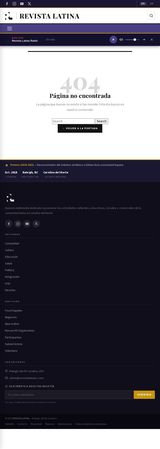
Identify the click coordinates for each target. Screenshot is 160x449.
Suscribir (144, 394)
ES (143, 4)
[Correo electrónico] (69, 395)
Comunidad (12, 243)
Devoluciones (65, 424)
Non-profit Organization (19, 331)
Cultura (9, 250)
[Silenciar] (121, 39)
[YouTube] (22, 4)
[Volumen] (132, 39)
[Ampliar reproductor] (144, 39)
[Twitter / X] (29, 4)
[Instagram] (14, 4)
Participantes (13, 337)
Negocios (11, 317)
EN (152, 4)
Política (9, 270)
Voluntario (11, 351)
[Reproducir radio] (113, 39)
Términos (50, 424)
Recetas (10, 290)
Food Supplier (13, 311)
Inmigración (12, 277)
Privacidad (36, 424)
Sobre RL (9, 424)
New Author (12, 324)
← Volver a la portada (80, 128)
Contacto (22, 424)
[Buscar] (151, 15)
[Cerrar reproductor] (151, 39)
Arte (7, 283)
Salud (8, 263)
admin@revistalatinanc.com (26, 378)
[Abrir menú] (9, 28)
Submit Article (13, 344)
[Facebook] (7, 4)
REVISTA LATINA (21, 418)
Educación (11, 257)
